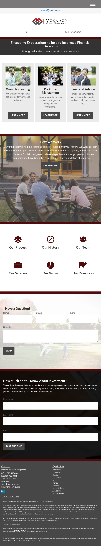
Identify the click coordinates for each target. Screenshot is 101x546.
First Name (8, 399)
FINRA (17, 531)
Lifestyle (55, 486)
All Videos (56, 491)
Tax (53, 480)
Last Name (8, 415)
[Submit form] (8, 351)
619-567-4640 (73, 32)
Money (55, 483)
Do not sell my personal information (46, 520)
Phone (72, 313)
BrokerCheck (49, 501)
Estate (55, 475)
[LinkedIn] (27, 32)
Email (39, 313)
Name (6, 313)
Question (7, 327)
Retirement (56, 470)
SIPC (23, 531)
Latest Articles (58, 488)
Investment (56, 472)
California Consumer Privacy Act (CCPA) (69, 518)
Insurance (56, 478)
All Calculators (58, 493)
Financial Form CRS (12, 497)
